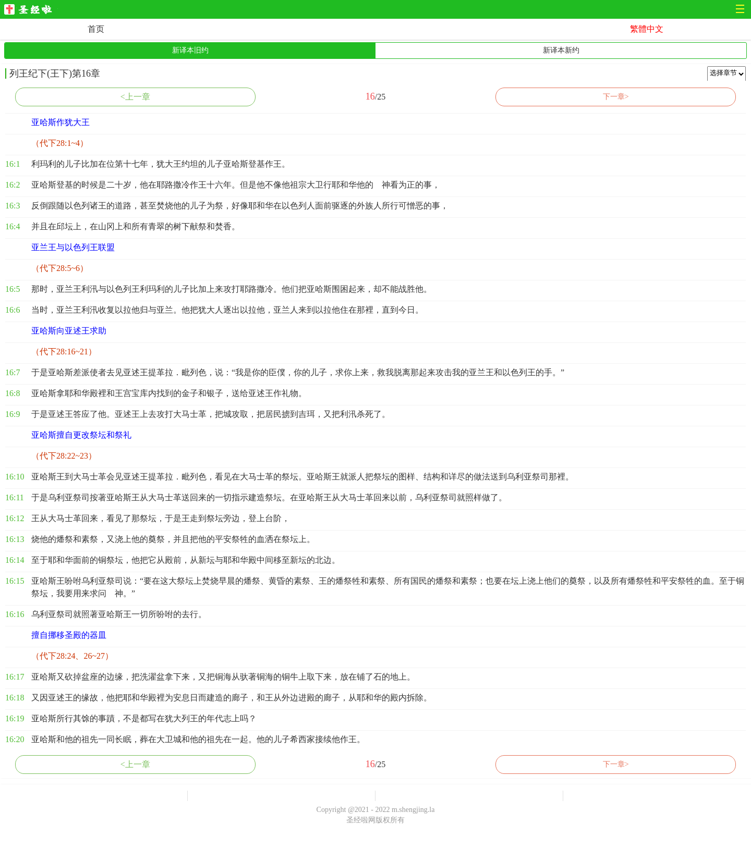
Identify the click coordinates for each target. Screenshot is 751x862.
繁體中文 (646, 28)
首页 (96, 28)
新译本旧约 (190, 50)
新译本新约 (561, 50)
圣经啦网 (31, 10)
